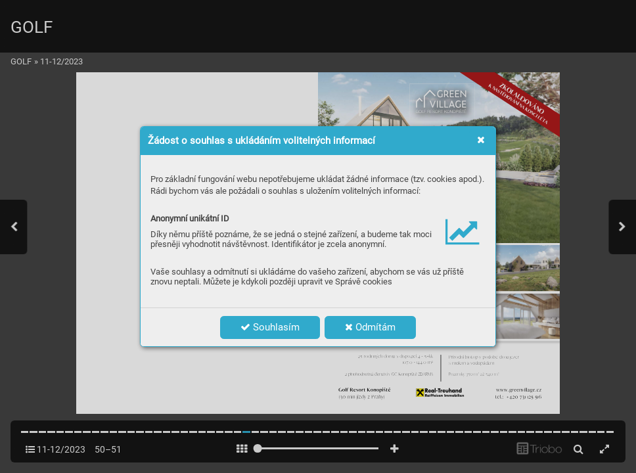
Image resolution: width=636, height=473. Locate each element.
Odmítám (370, 327)
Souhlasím (270, 327)
